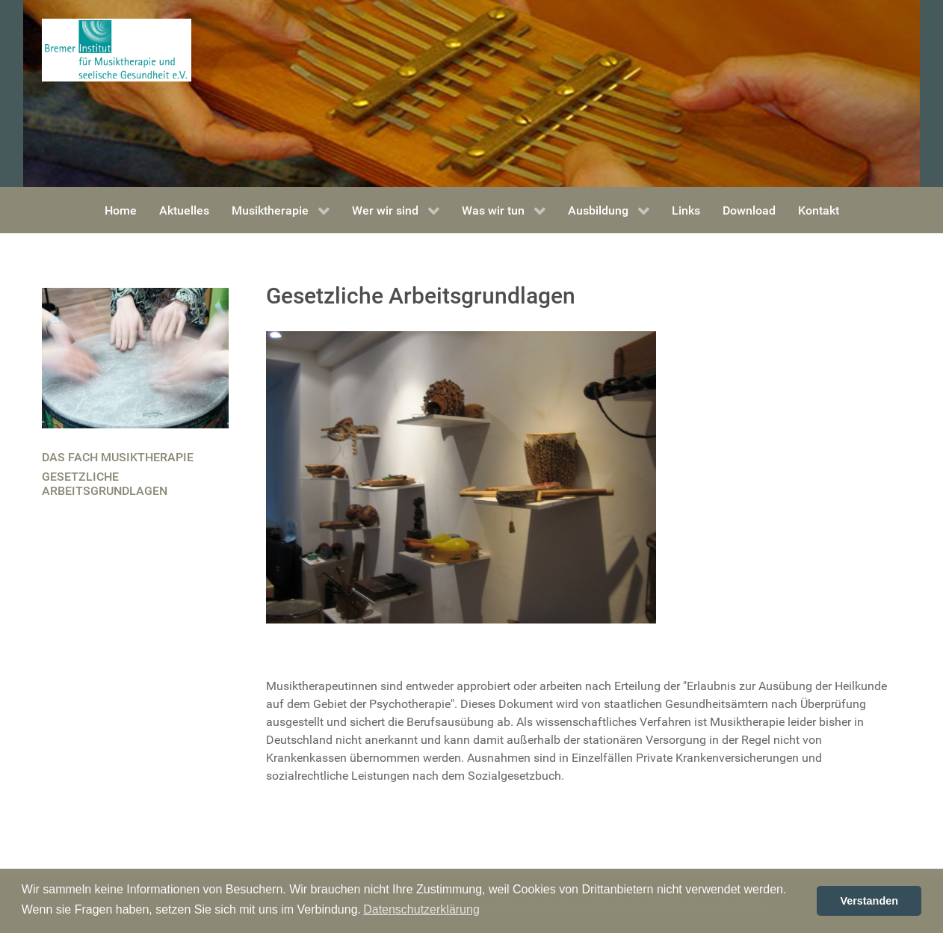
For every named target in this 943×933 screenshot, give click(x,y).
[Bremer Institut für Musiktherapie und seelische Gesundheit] (116, 49)
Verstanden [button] (869, 901)
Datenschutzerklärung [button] (421, 909)
